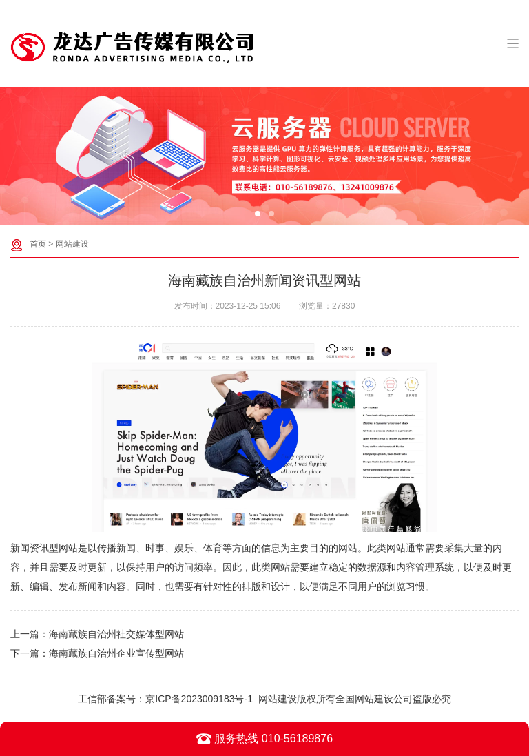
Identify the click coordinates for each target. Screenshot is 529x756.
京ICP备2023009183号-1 (199, 698)
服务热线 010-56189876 (264, 738)
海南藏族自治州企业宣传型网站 (116, 653)
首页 (38, 244)
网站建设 (72, 244)
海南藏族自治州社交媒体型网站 (116, 634)
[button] (257, 213)
